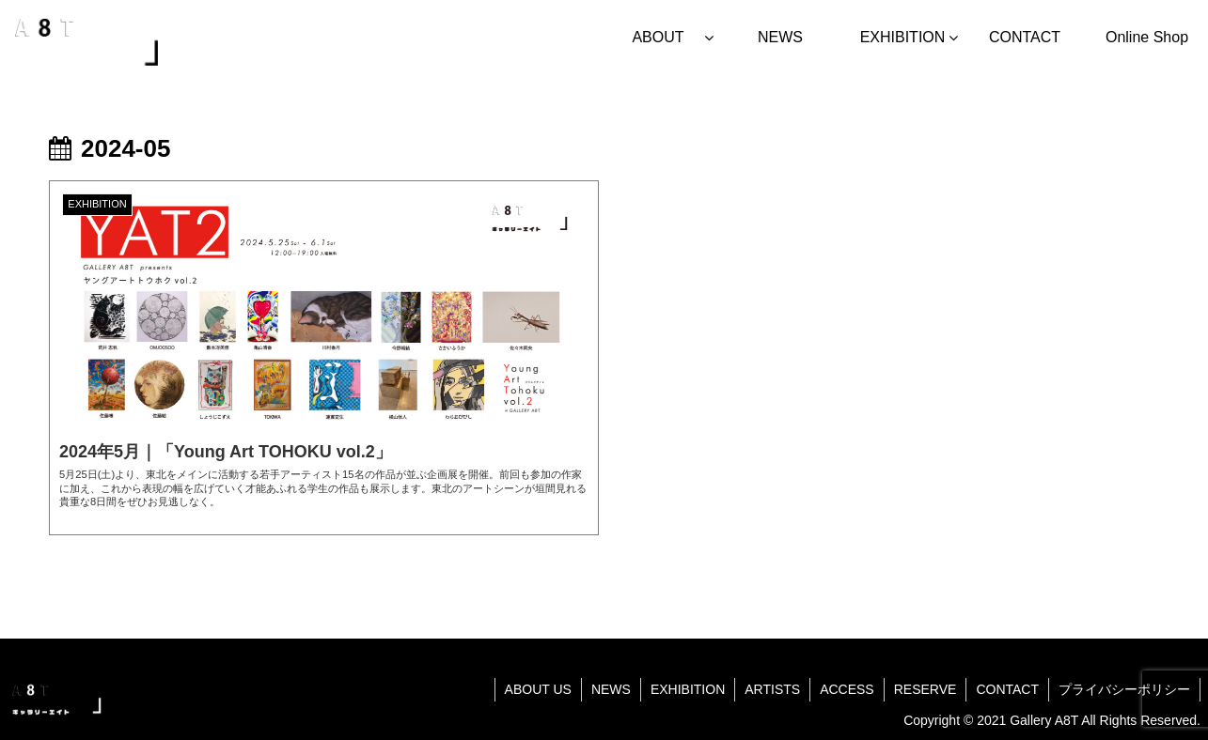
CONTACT (1007, 689)
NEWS (611, 689)
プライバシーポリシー (1124, 689)
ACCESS (847, 689)
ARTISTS (772, 689)
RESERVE (925, 689)
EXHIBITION (688, 689)
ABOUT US (538, 689)
